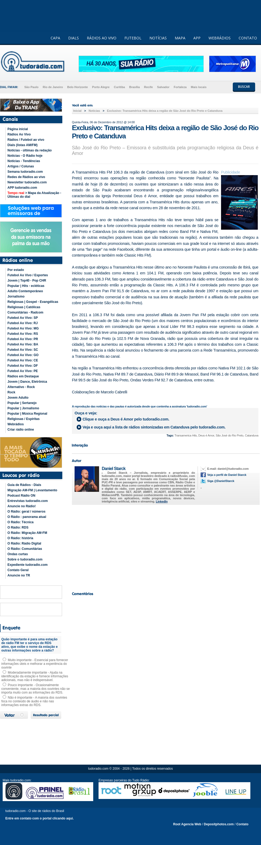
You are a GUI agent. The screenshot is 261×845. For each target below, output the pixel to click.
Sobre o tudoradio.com (24, 559)
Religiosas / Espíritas (23, 419)
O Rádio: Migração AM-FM (27, 533)
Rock (11, 392)
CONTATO (248, 37)
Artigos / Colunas (20, 166)
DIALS (73, 37)
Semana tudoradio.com (25, 172)
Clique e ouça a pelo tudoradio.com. (126, 419)
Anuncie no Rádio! (21, 506)
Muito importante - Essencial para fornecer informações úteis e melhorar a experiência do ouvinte (34, 663)
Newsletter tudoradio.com (27, 182)
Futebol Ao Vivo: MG (23, 328)
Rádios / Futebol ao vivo (25, 140)
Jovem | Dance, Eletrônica (27, 382)
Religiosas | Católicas (23, 307)
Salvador (163, 87)
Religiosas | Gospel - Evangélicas (32, 302)
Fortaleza (180, 87)
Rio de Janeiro (53, 87)
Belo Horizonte (77, 87)
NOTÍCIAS (158, 37)
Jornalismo (16, 296)
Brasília (134, 87)
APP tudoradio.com (22, 187)
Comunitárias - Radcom (25, 312)
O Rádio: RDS (17, 527)
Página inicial (17, 129)
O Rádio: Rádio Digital (24, 543)
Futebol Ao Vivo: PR (22, 339)
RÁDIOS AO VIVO (101, 37)
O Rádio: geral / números (26, 511)
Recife (148, 87)
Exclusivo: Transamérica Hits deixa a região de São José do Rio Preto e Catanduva (164, 110)
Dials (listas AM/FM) (22, 145)
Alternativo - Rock (21, 387)
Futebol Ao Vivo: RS (22, 334)
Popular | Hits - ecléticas (25, 286)
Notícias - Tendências (23, 161)
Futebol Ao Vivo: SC (22, 350)
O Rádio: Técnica (20, 522)
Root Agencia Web (187, 824)
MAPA (180, 37)
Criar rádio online (20, 429)
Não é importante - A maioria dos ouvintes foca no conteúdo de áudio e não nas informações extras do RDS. (34, 701)
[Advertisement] (165, 546)
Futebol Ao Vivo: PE (22, 371)
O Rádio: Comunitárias (24, 549)
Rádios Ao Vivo (19, 134)
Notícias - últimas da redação (29, 150)
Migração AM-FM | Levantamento (32, 490)
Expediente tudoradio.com (27, 565)
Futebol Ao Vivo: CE (22, 360)
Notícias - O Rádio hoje (24, 156)
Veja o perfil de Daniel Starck (226, 474)
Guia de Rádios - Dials (24, 485)
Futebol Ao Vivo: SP (22, 318)
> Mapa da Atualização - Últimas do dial (34, 195)
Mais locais (199, 87)
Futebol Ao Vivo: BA (22, 344)
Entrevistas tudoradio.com (27, 501)
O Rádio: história (20, 538)
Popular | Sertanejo (21, 403)
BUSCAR (244, 86)
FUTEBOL (132, 37)
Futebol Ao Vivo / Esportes (27, 275)
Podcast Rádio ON (21, 495)
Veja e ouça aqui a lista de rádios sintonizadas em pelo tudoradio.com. (154, 427)
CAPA (55, 37)
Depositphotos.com (219, 824)
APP (197, 37)
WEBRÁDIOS (220, 37)
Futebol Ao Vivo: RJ (22, 323)
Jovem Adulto (17, 397)
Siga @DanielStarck (220, 481)
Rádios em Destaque (23, 376)
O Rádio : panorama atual (26, 517)
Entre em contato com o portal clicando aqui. (39, 818)
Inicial (77, 110)
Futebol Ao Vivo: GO (23, 355)
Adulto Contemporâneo (25, 291)
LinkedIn (162, 501)
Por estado (15, 270)
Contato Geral (17, 570)
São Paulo (31, 87)
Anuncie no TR (18, 575)
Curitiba (119, 87)
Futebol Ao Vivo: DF (22, 366)
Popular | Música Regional (27, 413)
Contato (242, 824)
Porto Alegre (101, 87)
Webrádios (15, 424)
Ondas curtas (17, 554)
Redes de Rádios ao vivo (26, 177)
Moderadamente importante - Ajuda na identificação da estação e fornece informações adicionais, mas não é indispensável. (34, 676)
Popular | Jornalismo (23, 408)
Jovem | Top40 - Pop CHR (26, 280)
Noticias (94, 110)
